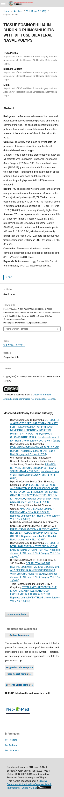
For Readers (11, 739)
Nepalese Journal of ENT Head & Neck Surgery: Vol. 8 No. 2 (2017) (35, 553)
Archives (18, 11)
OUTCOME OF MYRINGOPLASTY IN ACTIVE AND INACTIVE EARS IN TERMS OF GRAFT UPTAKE (35, 546)
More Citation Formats (17, 329)
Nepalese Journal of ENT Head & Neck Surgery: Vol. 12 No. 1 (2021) (34, 475)
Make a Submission (17, 614)
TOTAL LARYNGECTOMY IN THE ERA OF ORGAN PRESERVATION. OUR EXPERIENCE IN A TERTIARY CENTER (33, 591)
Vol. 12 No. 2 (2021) (36, 11)
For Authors (11, 745)
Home (6, 11)
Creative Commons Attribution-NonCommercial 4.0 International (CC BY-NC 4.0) (29, 784)
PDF (9, 277)
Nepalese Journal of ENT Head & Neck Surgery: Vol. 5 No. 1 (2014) (35, 577)
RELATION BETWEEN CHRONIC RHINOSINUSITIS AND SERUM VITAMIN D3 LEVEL (33, 468)
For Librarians (12, 750)
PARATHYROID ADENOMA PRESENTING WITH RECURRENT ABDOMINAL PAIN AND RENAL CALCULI (34, 533)
